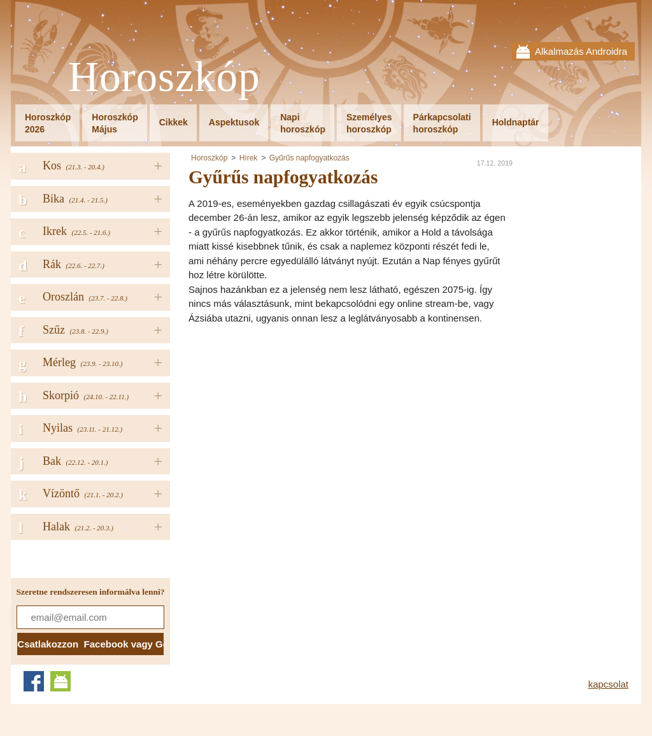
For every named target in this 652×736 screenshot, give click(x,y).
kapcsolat (608, 684)
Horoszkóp (164, 77)
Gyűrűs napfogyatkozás (309, 157)
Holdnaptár (515, 122)
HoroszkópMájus (115, 123)
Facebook (34, 681)
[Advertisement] (295, 421)
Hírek (248, 157)
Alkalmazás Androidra (581, 51)
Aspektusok (234, 122)
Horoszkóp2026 (48, 123)
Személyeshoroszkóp (369, 123)
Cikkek (173, 122)
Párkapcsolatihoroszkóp (442, 123)
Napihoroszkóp (302, 123)
